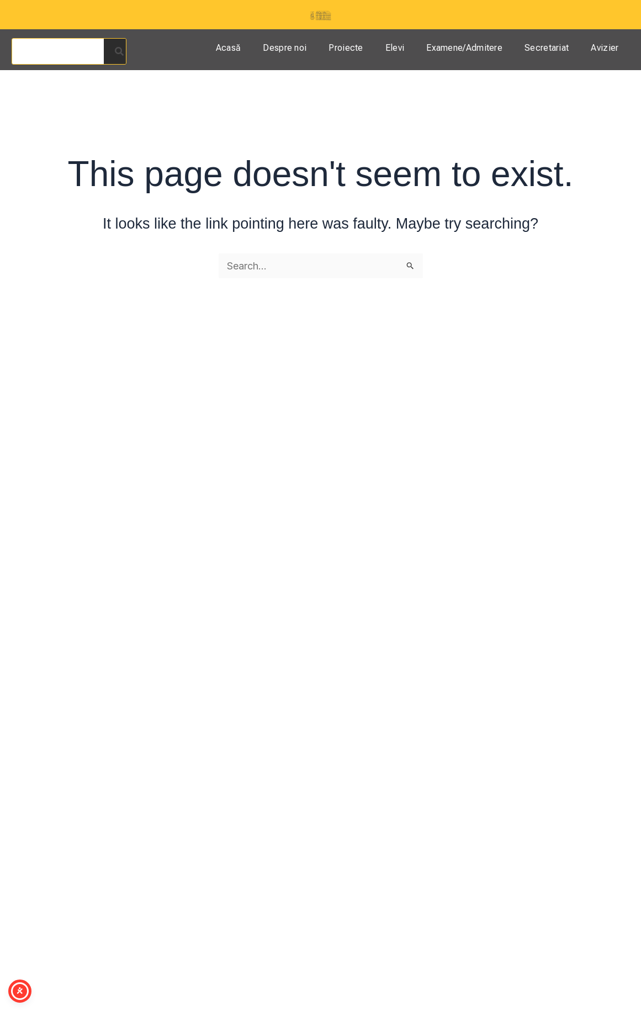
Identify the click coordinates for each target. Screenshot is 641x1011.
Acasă (228, 48)
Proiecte (346, 48)
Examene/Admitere (464, 48)
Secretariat (547, 48)
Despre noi (284, 48)
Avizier (604, 48)
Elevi (395, 48)
